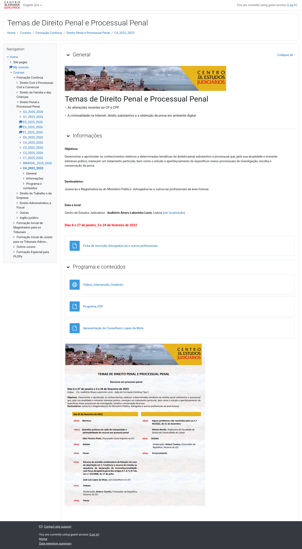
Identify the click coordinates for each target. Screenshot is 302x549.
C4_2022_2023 (124, 33)
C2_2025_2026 (33, 153)
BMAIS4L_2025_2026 (37, 163)
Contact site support (55, 526)
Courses (25, 33)
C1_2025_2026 (33, 158)
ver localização (174, 213)
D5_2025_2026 (33, 137)
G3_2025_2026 (33, 112)
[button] (68, 54)
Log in (292, 5)
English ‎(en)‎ (31, 5)
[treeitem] (30, 157)
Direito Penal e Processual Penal (88, 33)
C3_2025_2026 (33, 147)
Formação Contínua (49, 33)
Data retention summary (55, 543)
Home (11, 33)
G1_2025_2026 (33, 117)
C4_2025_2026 (33, 142)
